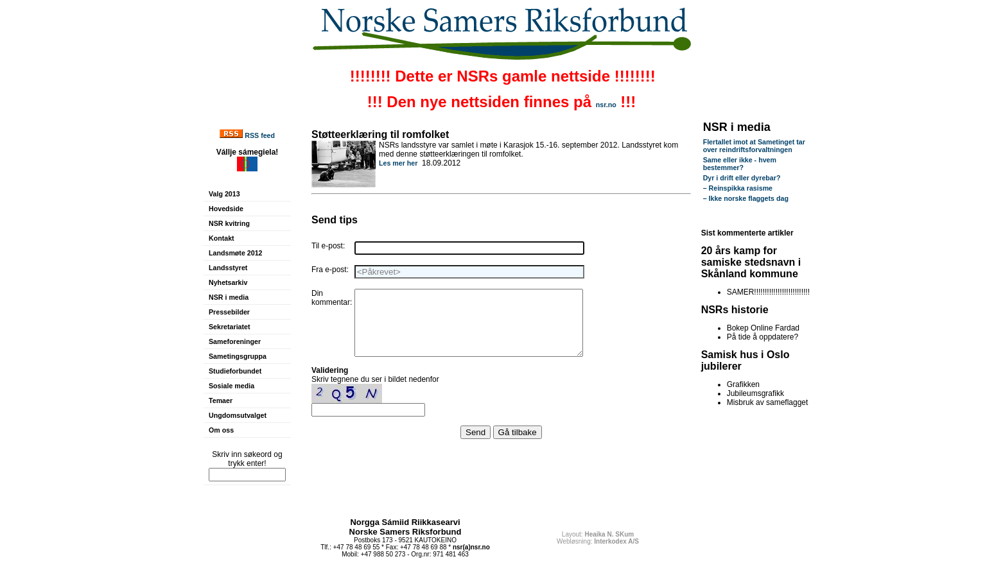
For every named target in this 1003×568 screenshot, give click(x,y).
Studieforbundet (235, 371)
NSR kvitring (229, 223)
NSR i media (229, 297)
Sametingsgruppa (237, 356)
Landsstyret (228, 267)
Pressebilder (229, 312)
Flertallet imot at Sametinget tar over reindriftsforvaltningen (754, 145)
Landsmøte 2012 (236, 253)
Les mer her (398, 163)
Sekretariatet (229, 327)
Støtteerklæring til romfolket (380, 134)
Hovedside (226, 208)
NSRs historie (735, 309)
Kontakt (221, 238)
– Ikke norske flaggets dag (746, 198)
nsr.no (606, 104)
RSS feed (260, 135)
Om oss (221, 430)
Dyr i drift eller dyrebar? (742, 178)
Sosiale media (231, 386)
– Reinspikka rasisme (737, 188)
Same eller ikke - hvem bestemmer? (739, 163)
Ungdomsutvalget (237, 415)
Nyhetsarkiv (228, 282)
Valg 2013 (224, 194)
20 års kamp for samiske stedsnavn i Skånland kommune (751, 262)
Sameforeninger (235, 341)
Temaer (220, 400)
